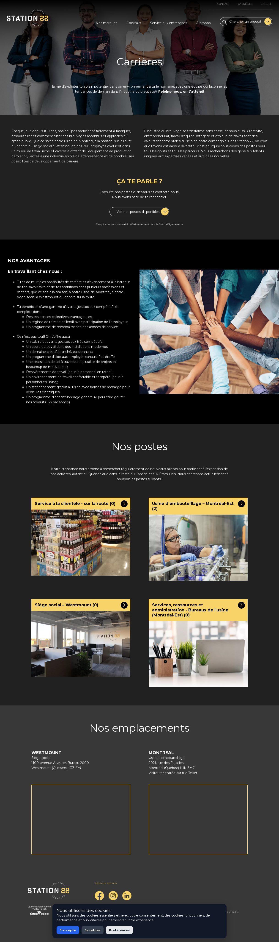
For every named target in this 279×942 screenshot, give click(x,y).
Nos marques (106, 23)
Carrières (245, 4)
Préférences (119, 930)
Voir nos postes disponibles (143, 211)
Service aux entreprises (168, 23)
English (266, 4)
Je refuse (92, 930)
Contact (223, 4)
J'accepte (68, 930)
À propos (203, 23)
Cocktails (134, 23)
